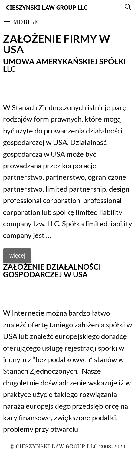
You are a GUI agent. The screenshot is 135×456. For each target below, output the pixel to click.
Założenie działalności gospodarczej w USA (52, 270)
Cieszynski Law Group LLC (46, 7)
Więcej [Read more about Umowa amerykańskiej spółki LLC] (17, 255)
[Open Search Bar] (128, 7)
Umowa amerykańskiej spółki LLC (64, 65)
